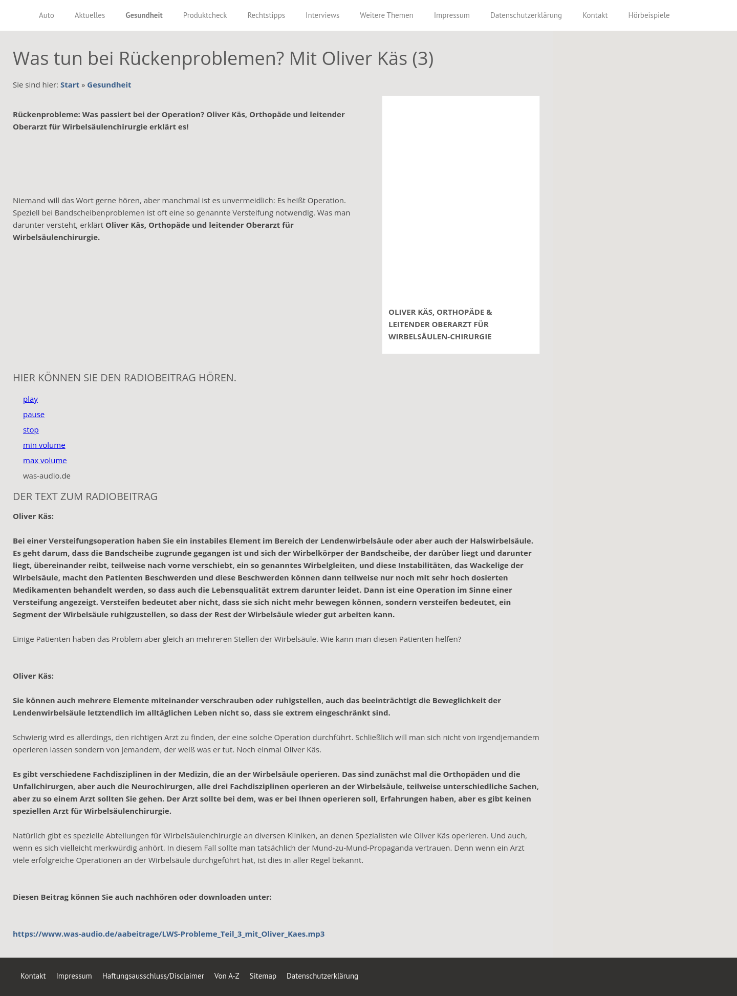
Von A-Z (227, 976)
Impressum (74, 976)
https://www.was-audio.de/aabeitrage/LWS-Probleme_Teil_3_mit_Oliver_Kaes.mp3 (168, 933)
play (30, 399)
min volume (44, 445)
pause (34, 414)
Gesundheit (109, 84)
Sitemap (263, 976)
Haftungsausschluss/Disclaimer (153, 976)
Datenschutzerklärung (322, 976)
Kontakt (33, 976)
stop (31, 429)
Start (69, 84)
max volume (45, 460)
